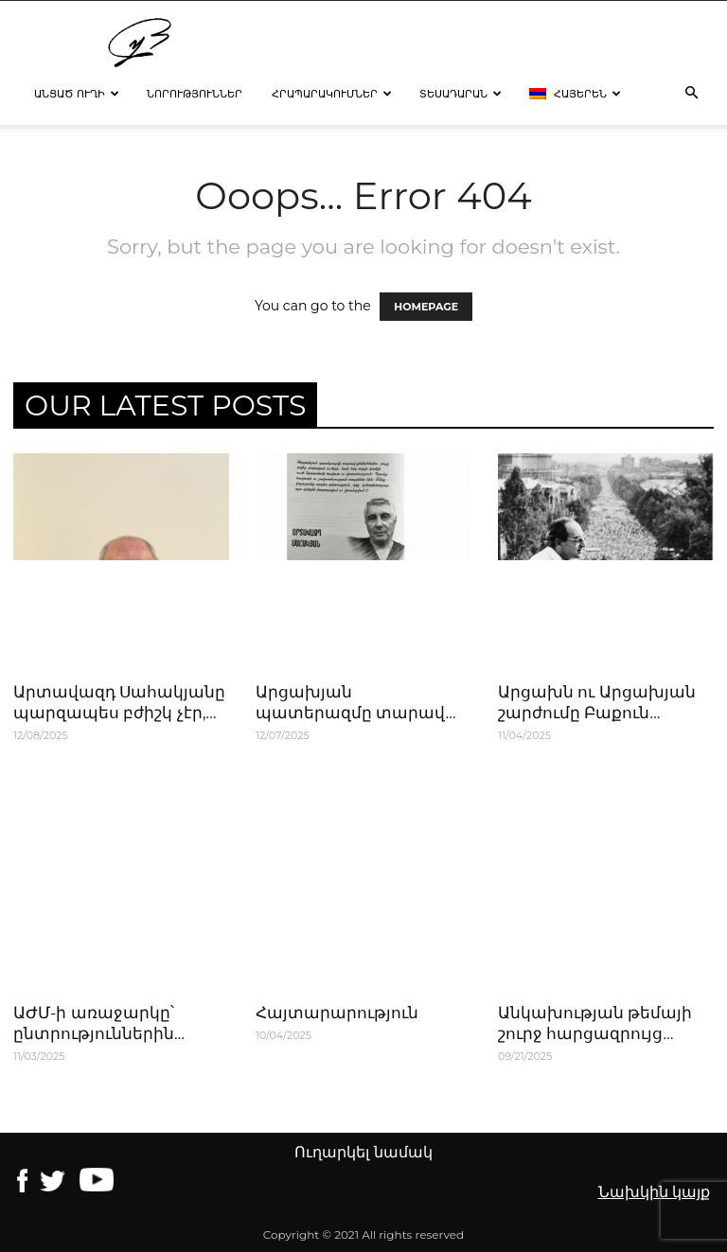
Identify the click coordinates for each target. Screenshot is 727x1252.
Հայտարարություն (337, 1012)
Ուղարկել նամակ (363, 1152)
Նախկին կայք (654, 1192)
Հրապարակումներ (332, 93)
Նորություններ (194, 93)
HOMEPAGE (426, 306)
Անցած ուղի (76, 93)
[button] (691, 93)
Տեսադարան (460, 93)
